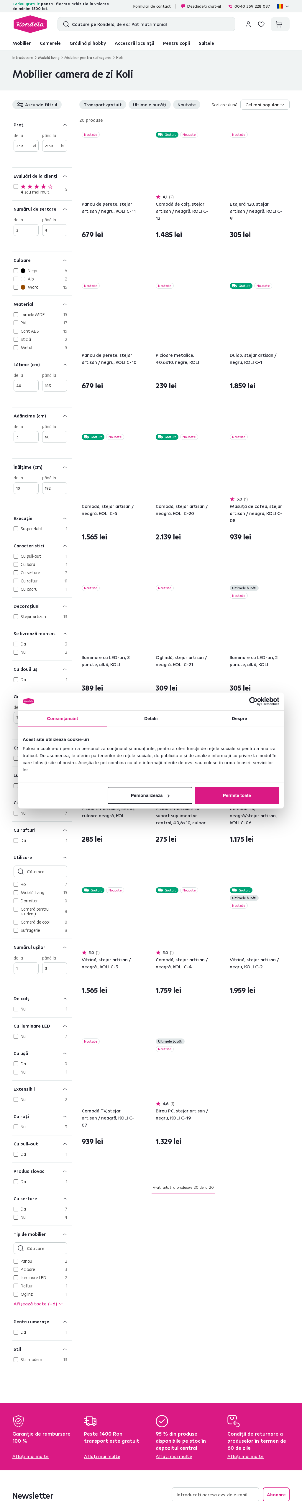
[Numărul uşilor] (42, 947)
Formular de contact (152, 6)
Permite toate (237, 795)
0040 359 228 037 (249, 6)
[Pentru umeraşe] (42, 1321)
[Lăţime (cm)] (42, 364)
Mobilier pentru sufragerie (87, 57)
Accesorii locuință (134, 43)
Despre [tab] (239, 718)
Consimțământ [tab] (62, 718)
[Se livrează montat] (42, 633)
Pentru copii (176, 43)
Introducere (22, 57)
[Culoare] (42, 260)
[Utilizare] (42, 857)
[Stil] (42, 1349)
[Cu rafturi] (42, 830)
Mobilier (21, 43)
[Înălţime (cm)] (42, 467)
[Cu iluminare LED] (42, 1026)
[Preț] (42, 124)
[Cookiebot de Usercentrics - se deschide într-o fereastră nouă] (253, 701)
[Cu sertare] (42, 1198)
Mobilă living (49, 57)
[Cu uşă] (42, 1053)
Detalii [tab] (151, 718)
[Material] (42, 304)
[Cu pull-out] (42, 1143)
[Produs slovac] (42, 1171)
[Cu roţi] (42, 1116)
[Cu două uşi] (42, 669)
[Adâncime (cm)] (42, 415)
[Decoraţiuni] (42, 606)
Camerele (50, 43)
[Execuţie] (42, 518)
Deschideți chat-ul (201, 6)
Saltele (206, 43)
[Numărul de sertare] (42, 209)
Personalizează (150, 795)
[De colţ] (42, 998)
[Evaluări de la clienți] (42, 176)
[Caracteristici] (42, 545)
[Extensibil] (42, 1089)
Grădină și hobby (88, 43)
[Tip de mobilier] (42, 1234)
